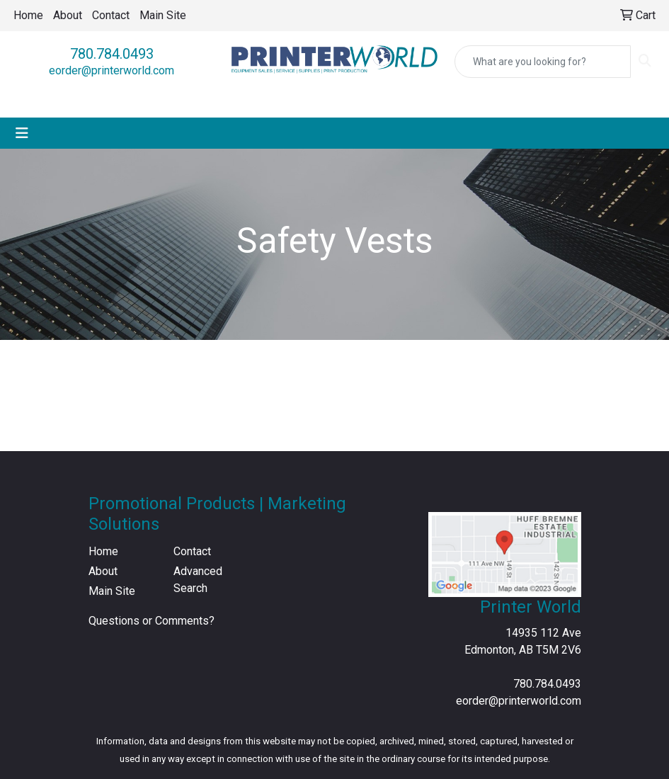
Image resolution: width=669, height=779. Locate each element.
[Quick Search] (542, 61)
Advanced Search (197, 579)
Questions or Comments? (151, 620)
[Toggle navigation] (22, 133)
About (67, 15)
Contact (111, 15)
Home (28, 15)
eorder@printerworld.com (111, 70)
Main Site (162, 15)
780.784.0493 (112, 53)
